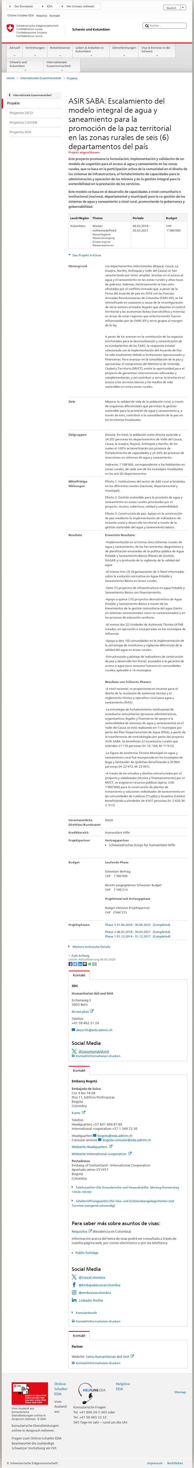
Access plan (82, 1012)
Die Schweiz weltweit (80, 6)
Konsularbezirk (86, 1313)
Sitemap (180, 1392)
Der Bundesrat (23, 6)
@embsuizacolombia (95, 1293)
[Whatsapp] (90, 964)
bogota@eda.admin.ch (115, 1136)
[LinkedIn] (80, 964)
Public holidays (87, 1253)
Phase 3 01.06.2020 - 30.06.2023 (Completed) (137, 924)
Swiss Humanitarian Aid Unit (110, 1357)
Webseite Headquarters (92, 1147)
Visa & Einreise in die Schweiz (157, 52)
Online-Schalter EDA (60, 1389)
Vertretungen (35, 52)
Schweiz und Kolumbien (25, 66)
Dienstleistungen (124, 52)
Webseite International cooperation (102, 1154)
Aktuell (14, 52)
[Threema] (85, 964)
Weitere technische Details (91, 947)
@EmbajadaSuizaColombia (99, 1285)
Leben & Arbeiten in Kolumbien (91, 52)
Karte (78, 1113)
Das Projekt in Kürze (86, 255)
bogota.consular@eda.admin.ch (127, 1140)
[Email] (94, 964)
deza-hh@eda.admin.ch (94, 1030)
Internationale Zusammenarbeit (62, 66)
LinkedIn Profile (91, 1300)
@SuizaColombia (92, 1277)
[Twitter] (75, 964)
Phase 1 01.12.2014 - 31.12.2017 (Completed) (137, 936)
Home (10, 78)
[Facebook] (70, 964)
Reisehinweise (60, 52)
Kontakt (77, 975)
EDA (50, 6)
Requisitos (82, 1231)
